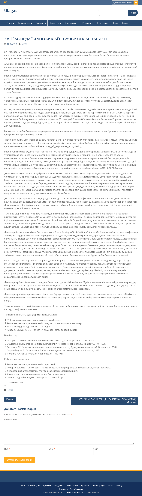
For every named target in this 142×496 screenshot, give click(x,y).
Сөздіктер (54, 23)
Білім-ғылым (70, 23)
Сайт (95, 449)
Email (52, 449)
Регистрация (103, 23)
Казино (10, 399)
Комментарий (11, 419)
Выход (125, 23)
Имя (7, 449)
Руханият (86, 23)
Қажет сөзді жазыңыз (122, 2)
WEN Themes (93, 492)
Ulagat (10, 10)
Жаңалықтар (24, 23)
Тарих (10, 390)
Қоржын (39, 23)
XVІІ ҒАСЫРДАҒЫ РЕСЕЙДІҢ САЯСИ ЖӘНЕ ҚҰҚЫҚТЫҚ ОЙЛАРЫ (107, 401)
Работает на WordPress (54, 492)
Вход (115, 23)
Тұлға (9, 23)
